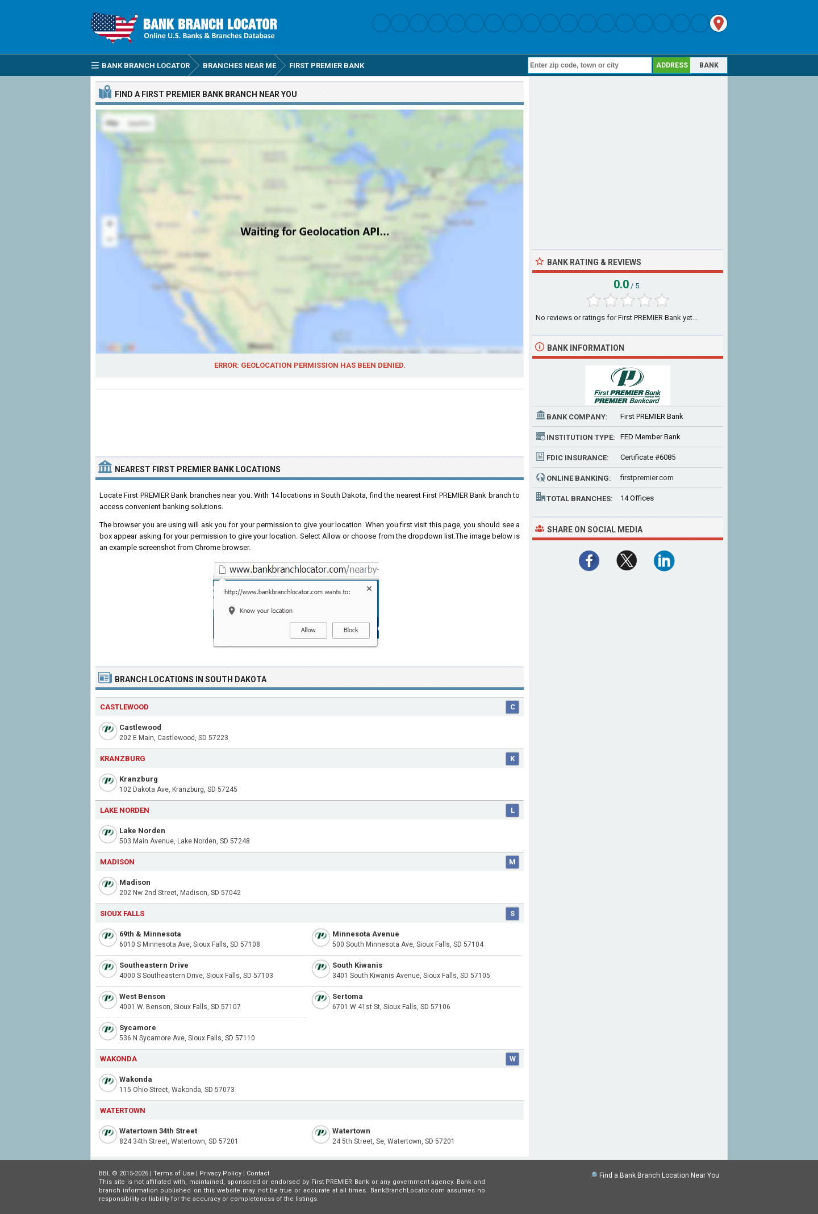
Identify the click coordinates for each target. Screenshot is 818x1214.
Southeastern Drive (154, 965)
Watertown (351, 1131)
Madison (135, 882)
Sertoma (347, 996)
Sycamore (137, 1027)
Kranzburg (138, 779)
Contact (258, 1173)
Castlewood (140, 727)
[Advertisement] (309, 418)
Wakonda (135, 1079)
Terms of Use (173, 1173)
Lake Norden (142, 830)
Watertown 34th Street (158, 1131)
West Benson (142, 996)
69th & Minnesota (150, 934)
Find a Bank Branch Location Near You (659, 1175)
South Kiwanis (357, 965)
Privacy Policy (220, 1173)
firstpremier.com (647, 477)
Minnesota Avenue (365, 934)
